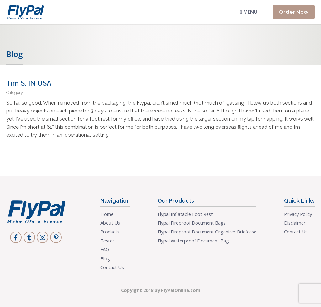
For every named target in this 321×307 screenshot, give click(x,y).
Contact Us (112, 267)
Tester (107, 240)
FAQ (104, 249)
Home (106, 214)
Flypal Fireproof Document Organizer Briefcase (207, 231)
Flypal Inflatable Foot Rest (185, 214)
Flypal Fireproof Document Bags (192, 223)
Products (109, 231)
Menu (248, 11)
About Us (110, 223)
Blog (105, 258)
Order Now (293, 11)
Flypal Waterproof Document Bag (193, 240)
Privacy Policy (298, 214)
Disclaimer (295, 223)
